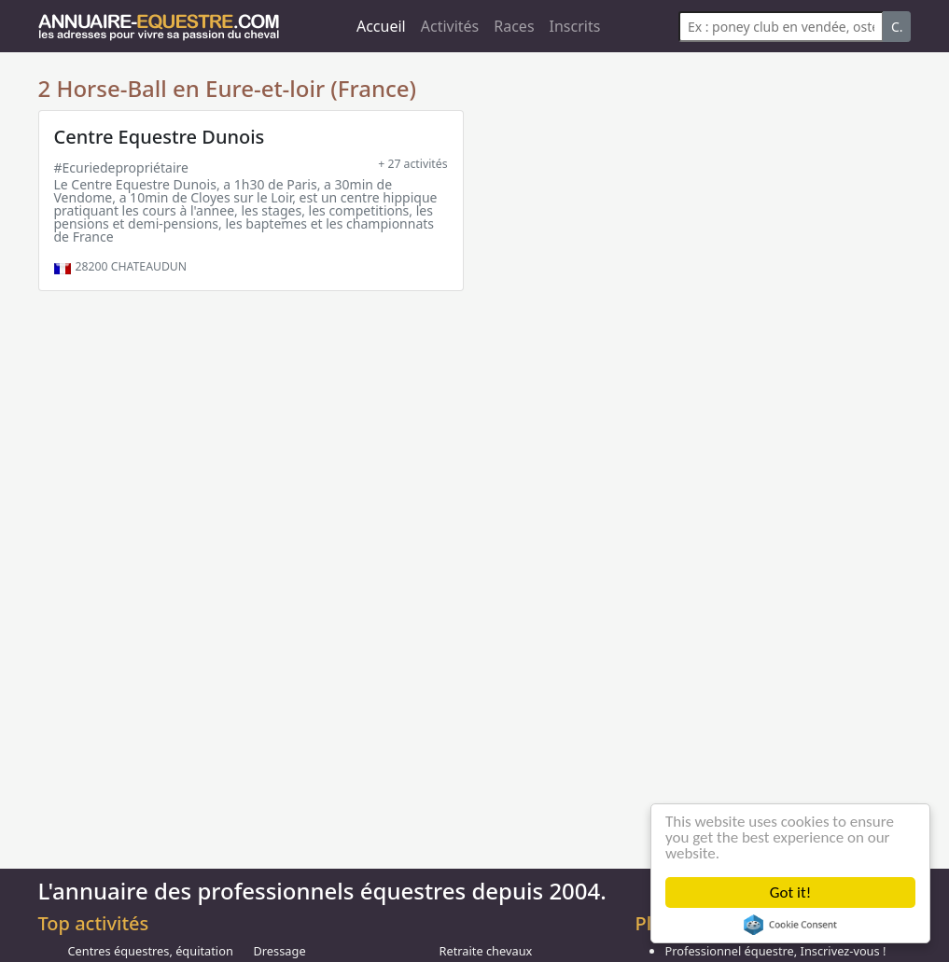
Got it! (790, 892)
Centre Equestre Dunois (159, 136)
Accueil (381, 26)
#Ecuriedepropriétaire (121, 167)
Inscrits (575, 26)
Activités (450, 26)
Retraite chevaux (485, 950)
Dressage (279, 950)
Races (514, 26)
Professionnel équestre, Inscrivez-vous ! (775, 950)
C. (897, 26)
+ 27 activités (412, 164)
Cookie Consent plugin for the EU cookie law (790, 924)
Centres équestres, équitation (150, 950)
